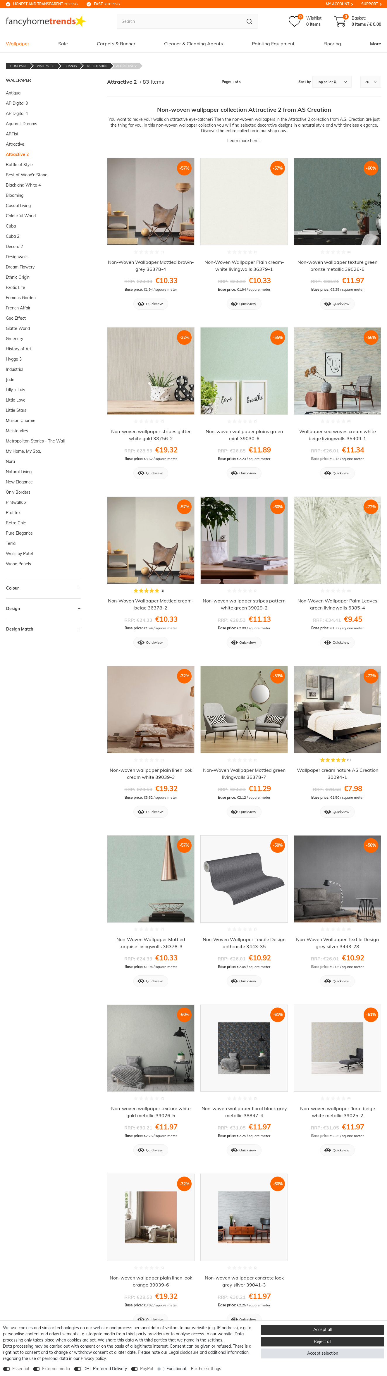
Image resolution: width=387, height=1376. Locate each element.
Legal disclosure (183, 1352)
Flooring (332, 44)
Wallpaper (17, 44)
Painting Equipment (273, 44)
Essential (20, 1368)
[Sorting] (332, 82)
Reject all (322, 1341)
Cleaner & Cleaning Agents (193, 44)
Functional (176, 1368)
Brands (71, 66)
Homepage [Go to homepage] (18, 66)
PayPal (146, 1368)
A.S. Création (97, 66)
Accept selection (322, 1353)
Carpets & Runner (116, 44)
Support (369, 4)
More (375, 44)
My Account (337, 4)
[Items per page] (370, 82)
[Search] (249, 21)
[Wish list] (305, 21)
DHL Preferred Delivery (105, 1368)
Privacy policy (93, 1358)
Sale (63, 44)
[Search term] (178, 21)
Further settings (206, 1368)
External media (56, 1368)
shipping (107, 4)
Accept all (322, 1329)
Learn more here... (244, 140)
